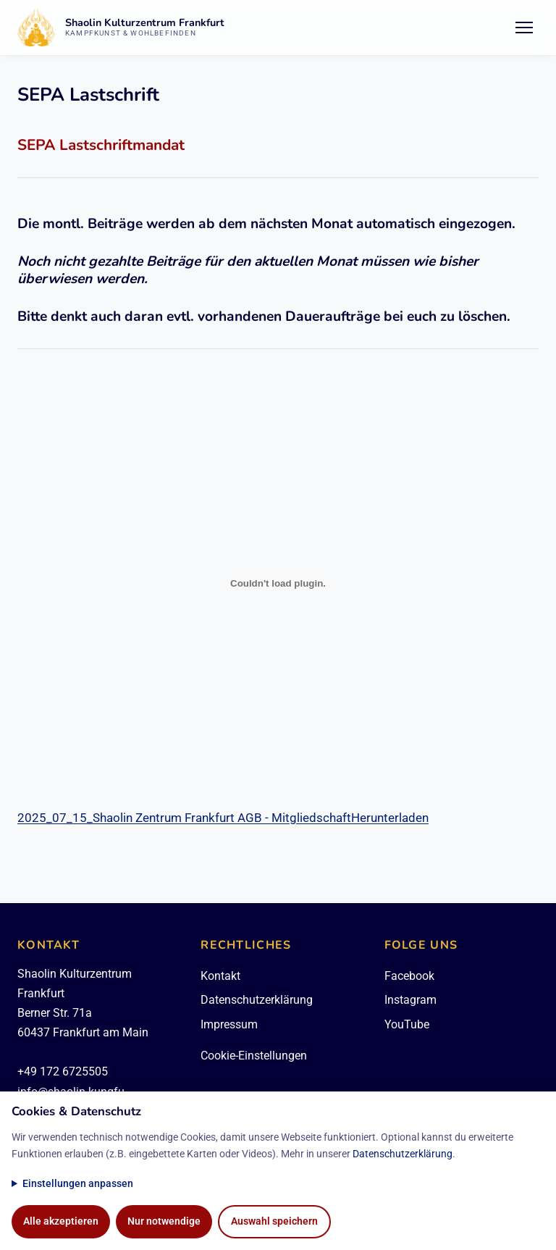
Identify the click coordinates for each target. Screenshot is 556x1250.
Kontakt (220, 976)
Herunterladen (390, 817)
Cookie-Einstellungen (254, 1055)
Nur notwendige (164, 1221)
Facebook (409, 976)
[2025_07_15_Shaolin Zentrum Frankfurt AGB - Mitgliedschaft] (278, 583)
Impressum (229, 1024)
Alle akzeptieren (60, 1221)
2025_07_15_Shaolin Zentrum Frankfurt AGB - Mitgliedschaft (184, 817)
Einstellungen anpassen (77, 1184)
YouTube (406, 1024)
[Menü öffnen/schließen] (524, 27)
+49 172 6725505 (62, 1071)
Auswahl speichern (274, 1221)
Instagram (410, 1000)
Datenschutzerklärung (257, 1000)
